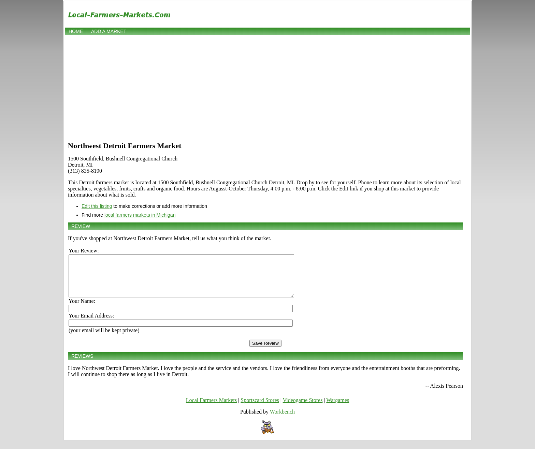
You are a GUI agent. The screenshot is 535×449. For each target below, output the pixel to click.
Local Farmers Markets (211, 408)
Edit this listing (97, 206)
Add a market (108, 31)
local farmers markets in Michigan (140, 215)
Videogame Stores (303, 408)
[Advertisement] (267, 87)
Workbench (282, 420)
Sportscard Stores (260, 408)
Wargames (337, 408)
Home (76, 31)
